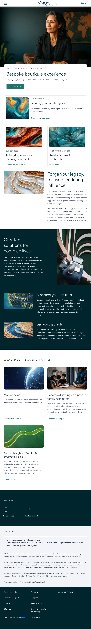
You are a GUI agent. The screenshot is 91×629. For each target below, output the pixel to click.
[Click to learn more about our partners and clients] (55, 164)
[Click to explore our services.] (16, 164)
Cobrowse (35, 617)
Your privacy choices (14, 617)
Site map (7, 609)
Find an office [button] (15, 86)
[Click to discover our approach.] (42, 118)
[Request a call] (11, 512)
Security (34, 592)
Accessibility (36, 603)
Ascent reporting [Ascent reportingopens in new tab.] (11, 592)
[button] (83, 3)
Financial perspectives (13, 598)
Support (34, 598)
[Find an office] (33, 512)
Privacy (7, 603)
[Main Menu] (5, 3)
